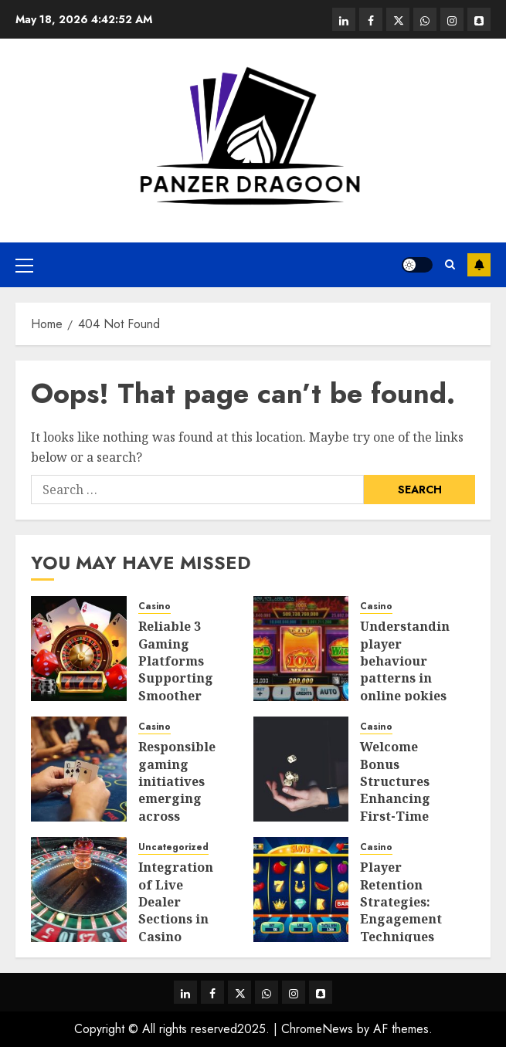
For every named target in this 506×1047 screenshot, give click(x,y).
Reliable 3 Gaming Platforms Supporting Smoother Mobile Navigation (175, 678)
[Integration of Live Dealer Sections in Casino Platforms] (79, 889)
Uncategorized (173, 847)
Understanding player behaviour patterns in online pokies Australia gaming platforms (409, 687)
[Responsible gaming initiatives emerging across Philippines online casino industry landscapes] (79, 769)
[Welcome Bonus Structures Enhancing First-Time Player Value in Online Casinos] (301, 769)
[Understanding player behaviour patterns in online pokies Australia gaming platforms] (301, 648)
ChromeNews (317, 1029)
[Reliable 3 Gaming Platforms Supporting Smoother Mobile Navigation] (79, 648)
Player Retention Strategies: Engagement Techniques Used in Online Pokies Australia (404, 928)
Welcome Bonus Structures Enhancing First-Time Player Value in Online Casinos (400, 807)
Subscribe (479, 264)
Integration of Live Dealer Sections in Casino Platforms (175, 910)
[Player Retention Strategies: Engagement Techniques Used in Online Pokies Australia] (301, 889)
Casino (154, 606)
